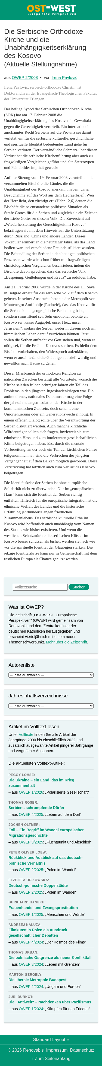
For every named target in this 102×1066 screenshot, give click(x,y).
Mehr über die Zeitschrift (66, 642)
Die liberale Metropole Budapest (37, 980)
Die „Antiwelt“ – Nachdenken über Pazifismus (49, 1002)
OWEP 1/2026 (31, 792)
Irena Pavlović (64, 77)
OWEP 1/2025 (31, 914)
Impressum (56, 1050)
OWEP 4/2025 (31, 814)
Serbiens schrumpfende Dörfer (36, 808)
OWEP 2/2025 (31, 870)
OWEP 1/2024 (31, 1009)
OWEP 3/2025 (31, 842)
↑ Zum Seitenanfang (51, 1058)
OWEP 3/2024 (31, 964)
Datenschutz (82, 1050)
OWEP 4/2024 (31, 942)
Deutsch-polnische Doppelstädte (38, 885)
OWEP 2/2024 (31, 986)
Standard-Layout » (51, 1039)
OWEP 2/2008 (25, 77)
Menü (9, 10)
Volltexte (26, 734)
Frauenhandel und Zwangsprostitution (43, 908)
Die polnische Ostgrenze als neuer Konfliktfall (49, 957)
